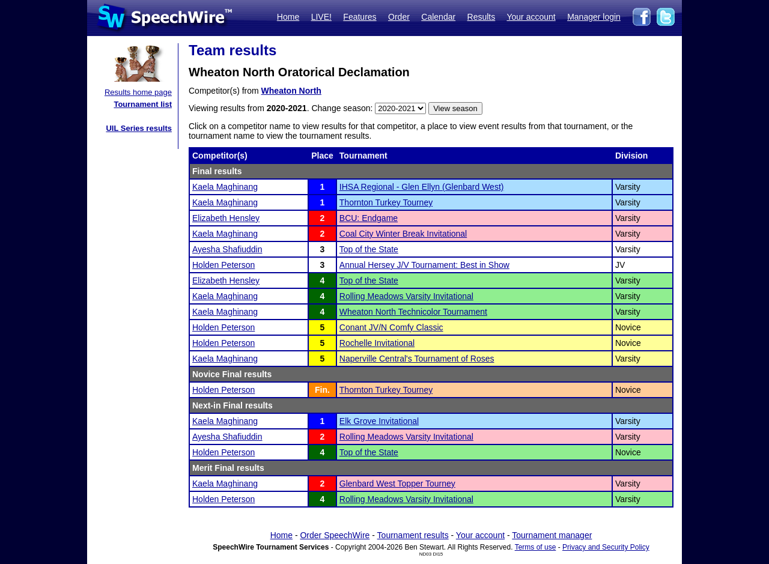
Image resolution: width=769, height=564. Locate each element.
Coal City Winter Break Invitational (403, 233)
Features (359, 17)
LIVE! (321, 17)
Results (481, 17)
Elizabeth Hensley (226, 218)
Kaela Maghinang (225, 187)
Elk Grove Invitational (379, 421)
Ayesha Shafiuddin (227, 249)
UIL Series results (139, 128)
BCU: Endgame (368, 218)
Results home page (138, 92)
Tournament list (143, 104)
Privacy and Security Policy (605, 547)
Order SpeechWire (334, 535)
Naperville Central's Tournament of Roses (416, 358)
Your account (530, 17)
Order (399, 17)
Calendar (438, 17)
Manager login (594, 17)
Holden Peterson (223, 265)
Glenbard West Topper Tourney (397, 483)
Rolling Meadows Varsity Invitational (406, 296)
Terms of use (535, 547)
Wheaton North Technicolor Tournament (413, 312)
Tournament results (413, 535)
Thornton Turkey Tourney (386, 202)
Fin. (322, 390)
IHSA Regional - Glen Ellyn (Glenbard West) (421, 187)
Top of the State (368, 249)
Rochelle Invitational (377, 343)
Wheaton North (291, 91)
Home (288, 17)
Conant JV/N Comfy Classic (391, 327)
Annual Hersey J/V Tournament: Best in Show (424, 265)
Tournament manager (552, 535)
